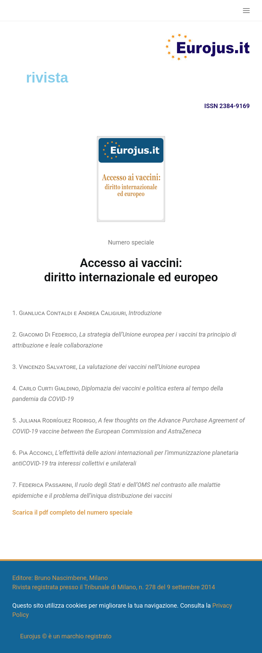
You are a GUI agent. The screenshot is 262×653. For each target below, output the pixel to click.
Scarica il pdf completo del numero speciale (72, 512)
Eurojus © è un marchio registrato (66, 636)
